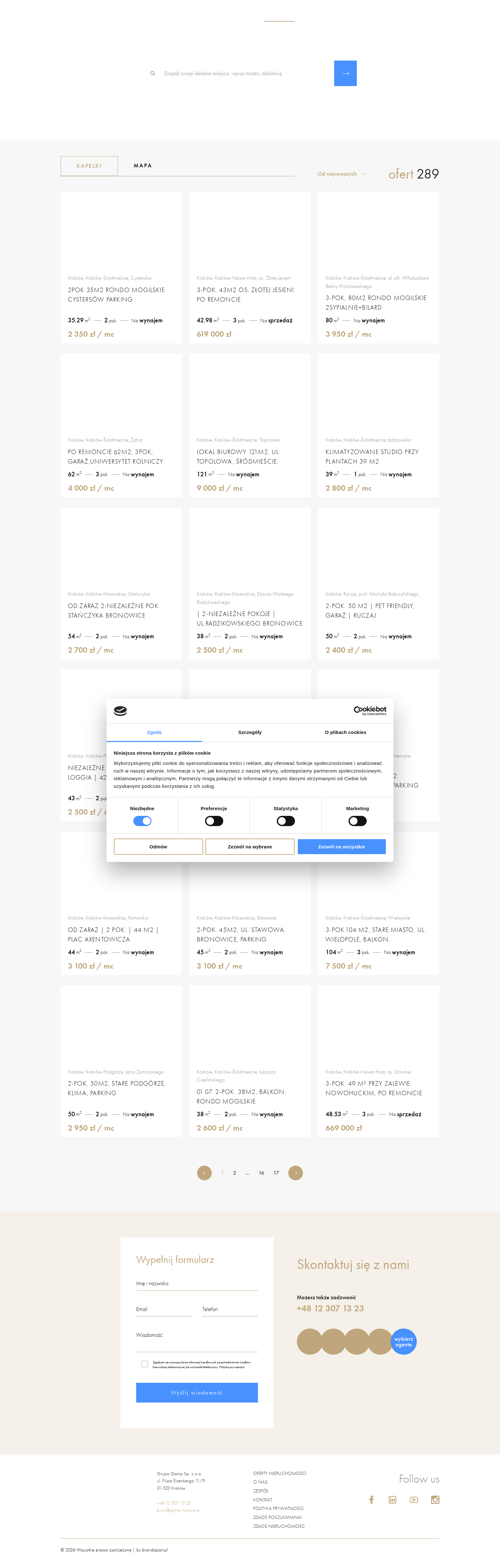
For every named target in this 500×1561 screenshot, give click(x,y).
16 (261, 1172)
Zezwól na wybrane (250, 846)
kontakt (413, 16)
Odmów (158, 846)
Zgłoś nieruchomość (279, 1526)
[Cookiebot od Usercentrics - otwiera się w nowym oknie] (358, 711)
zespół (313, 16)
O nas (260, 1481)
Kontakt (262, 1499)
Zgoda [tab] (154, 732)
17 (276, 1172)
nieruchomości (279, 16)
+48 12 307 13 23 (330, 1308)
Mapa (143, 165)
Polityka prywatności (232, 1367)
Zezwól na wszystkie (341, 846)
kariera (364, 16)
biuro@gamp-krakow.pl (178, 1510)
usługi (338, 16)
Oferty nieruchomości (279, 1473)
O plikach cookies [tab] (345, 732)
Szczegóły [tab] (249, 732)
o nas (246, 16)
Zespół (260, 1490)
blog (388, 16)
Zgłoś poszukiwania (277, 1517)
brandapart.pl (155, 1549)
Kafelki (89, 165)
